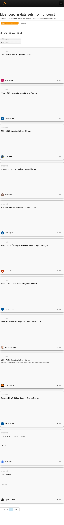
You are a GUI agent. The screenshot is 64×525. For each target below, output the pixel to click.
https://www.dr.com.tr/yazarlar (13, 436)
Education (4, 446)
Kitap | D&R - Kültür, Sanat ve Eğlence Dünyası (19, 93)
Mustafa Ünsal (9, 271)
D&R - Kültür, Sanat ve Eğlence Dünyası (16, 131)
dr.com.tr (4, 51)
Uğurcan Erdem (10, 499)
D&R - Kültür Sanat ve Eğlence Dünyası (16, 55)
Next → (16, 509)
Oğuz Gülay (8, 156)
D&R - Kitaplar (6, 474)
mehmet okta (9, 80)
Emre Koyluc (9, 233)
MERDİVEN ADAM (11, 347)
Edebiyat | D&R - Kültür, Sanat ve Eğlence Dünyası (20, 398)
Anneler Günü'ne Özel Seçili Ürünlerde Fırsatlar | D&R (21, 322)
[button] (10, 39)
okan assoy (8, 194)
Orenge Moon (9, 385)
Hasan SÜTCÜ (9, 118)
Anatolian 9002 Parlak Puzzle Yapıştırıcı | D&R (18, 207)
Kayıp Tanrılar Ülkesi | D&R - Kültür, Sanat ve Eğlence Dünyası (24, 245)
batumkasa (8, 461)
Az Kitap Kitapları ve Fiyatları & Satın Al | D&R (18, 169)
